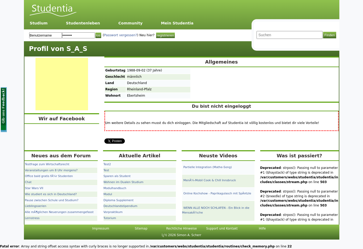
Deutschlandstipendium (120, 206)
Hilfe (262, 228)
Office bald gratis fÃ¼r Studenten (49, 176)
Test (106, 170)
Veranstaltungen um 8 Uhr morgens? (51, 170)
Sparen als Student (117, 176)
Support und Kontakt (222, 228)
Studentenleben (83, 23)
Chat (28, 182)
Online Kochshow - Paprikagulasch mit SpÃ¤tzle (217, 193)
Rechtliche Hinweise (181, 228)
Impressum (100, 228)
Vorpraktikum (113, 212)
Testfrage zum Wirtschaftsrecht (47, 164)
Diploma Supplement (119, 200)
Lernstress (32, 218)
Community (130, 23)
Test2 (107, 164)
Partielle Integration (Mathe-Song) (207, 167)
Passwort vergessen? (120, 35)
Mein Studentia (177, 23)
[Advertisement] (61, 84)
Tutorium (110, 218)
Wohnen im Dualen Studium (124, 182)
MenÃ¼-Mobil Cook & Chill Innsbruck (209, 180)
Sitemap (141, 228)
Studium (39, 23)
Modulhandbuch (115, 188)
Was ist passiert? (299, 155)
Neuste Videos (218, 155)
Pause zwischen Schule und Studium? (52, 200)
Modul (108, 194)
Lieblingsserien (36, 206)
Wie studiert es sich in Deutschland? (51, 194)
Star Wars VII (34, 188)
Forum (82, 155)
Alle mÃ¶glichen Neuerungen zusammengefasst (59, 212)
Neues (39, 155)
